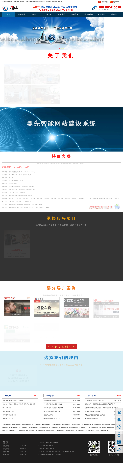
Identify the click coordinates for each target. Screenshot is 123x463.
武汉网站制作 (80, 430)
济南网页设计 (50, 430)
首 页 (8, 14)
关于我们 (101, 14)
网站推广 (9, 395)
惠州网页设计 (76, 424)
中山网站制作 (46, 424)
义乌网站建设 (63, 427)
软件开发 (48, 14)
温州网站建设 (73, 427)
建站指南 (50, 395)
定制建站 (35, 14)
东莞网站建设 (36, 424)
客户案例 (74, 14)
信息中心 (88, 14)
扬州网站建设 (13, 427)
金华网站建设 (53, 427)
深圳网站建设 (16, 424)
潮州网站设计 (66, 424)
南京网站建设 (96, 424)
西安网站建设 (20, 430)
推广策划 (92, 395)
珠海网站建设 (56, 424)
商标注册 (61, 14)
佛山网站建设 (26, 424)
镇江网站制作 (23, 427)
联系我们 (114, 14)
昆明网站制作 (60, 430)
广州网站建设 (6, 424)
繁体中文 (105, 2)
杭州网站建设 (43, 427)
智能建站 (22, 14)
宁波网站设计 (83, 427)
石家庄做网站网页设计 (103, 430)
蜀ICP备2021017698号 (53, 454)
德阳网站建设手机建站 (106, 427)
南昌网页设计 (70, 430)
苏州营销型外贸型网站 (109, 424)
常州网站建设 (33, 427)
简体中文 (116, 2)
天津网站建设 (40, 430)
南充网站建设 (93, 427)
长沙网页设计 (90, 430)
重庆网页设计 (30, 430)
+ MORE (36, 395)
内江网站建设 (10, 430)
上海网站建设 (86, 424)
